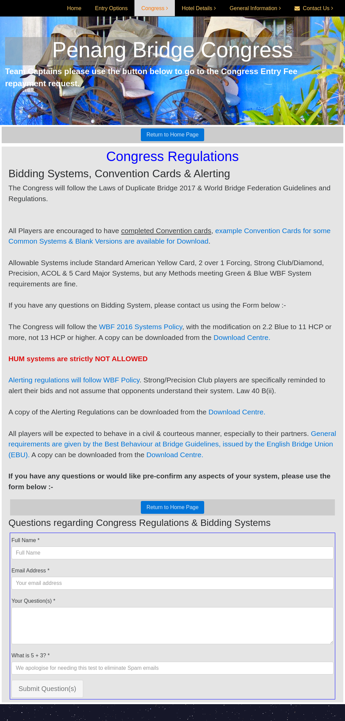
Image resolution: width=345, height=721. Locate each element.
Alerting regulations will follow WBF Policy (73, 380)
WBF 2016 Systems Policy (140, 327)
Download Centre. (242, 337)
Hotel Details (197, 8)
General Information (253, 8)
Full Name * (25, 540)
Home (74, 8)
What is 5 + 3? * (30, 655)
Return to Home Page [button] (173, 134)
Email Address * (30, 570)
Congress (152, 8)
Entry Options (111, 8)
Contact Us (312, 8)
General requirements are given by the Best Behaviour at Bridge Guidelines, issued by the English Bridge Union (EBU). (172, 444)
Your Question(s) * (33, 601)
